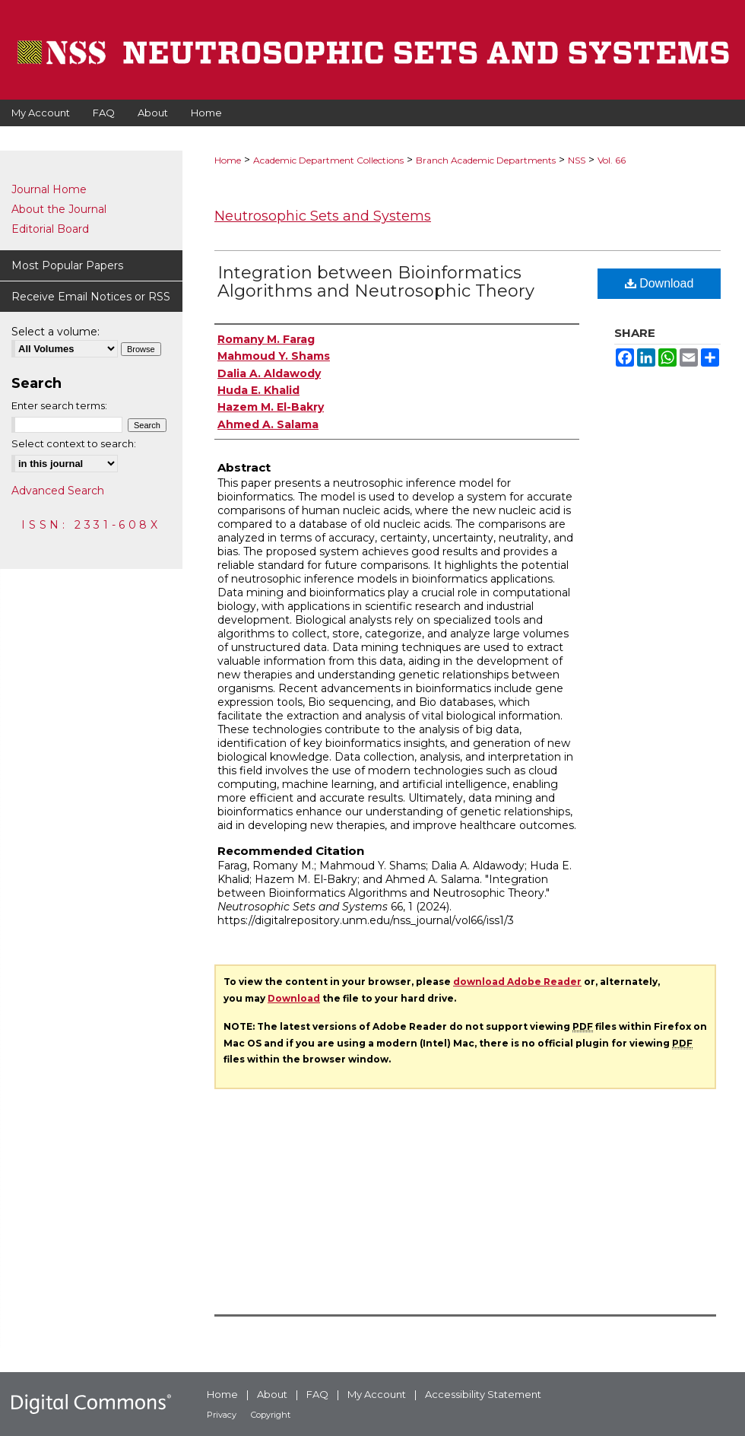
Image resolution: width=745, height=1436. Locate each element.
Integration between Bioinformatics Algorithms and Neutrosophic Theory (375, 281)
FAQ (317, 1394)
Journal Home (49, 189)
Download (659, 283)
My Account (376, 1394)
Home (227, 160)
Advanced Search (57, 490)
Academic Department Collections (328, 160)
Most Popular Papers (67, 265)
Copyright (270, 1414)
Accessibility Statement (483, 1394)
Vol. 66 (612, 160)
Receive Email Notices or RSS (90, 296)
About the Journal (58, 209)
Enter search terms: (59, 405)
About (272, 1394)
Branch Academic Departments (486, 160)
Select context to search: (73, 443)
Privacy (221, 1414)
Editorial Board (50, 229)
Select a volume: (55, 331)
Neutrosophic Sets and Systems (322, 216)
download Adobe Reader (517, 981)
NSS (576, 160)
